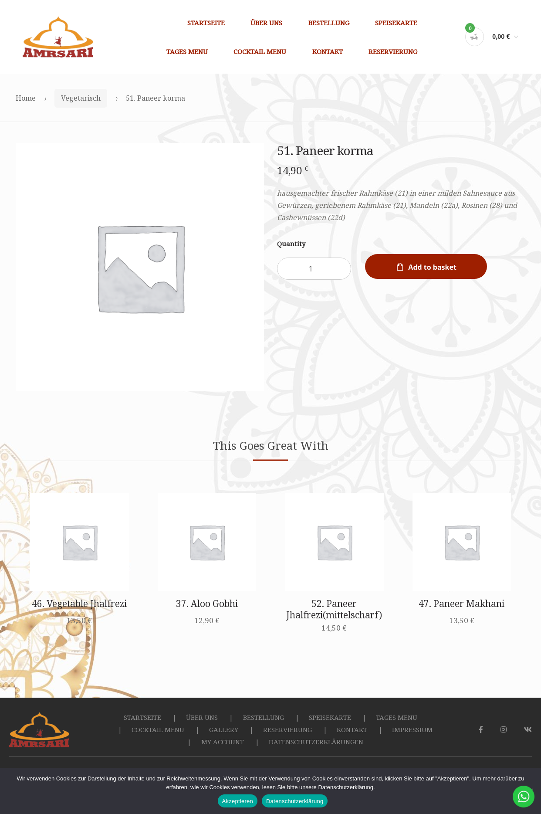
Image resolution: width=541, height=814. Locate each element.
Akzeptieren (237, 801)
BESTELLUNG (328, 22)
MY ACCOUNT (222, 741)
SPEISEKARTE (396, 22)
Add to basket (432, 267)
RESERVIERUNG (393, 51)
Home (26, 98)
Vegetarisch (81, 98)
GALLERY (223, 729)
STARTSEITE (206, 22)
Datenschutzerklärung (294, 801)
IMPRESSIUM (412, 729)
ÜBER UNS (266, 22)
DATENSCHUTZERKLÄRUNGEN (316, 741)
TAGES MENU (187, 51)
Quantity (291, 243)
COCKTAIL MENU (259, 51)
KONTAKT (327, 51)
